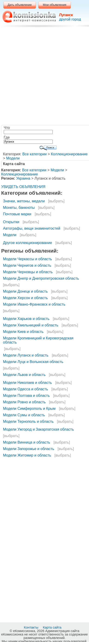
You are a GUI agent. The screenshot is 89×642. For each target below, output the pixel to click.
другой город (70, 19)
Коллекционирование (69, 154)
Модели (13, 158)
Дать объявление (20, 4)
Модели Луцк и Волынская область (33, 362)
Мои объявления (54, 4)
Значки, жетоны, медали (24, 201)
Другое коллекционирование (27, 243)
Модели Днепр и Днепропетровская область (41, 278)
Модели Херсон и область (25, 298)
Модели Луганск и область (25, 355)
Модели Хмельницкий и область (30, 325)
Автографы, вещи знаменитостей (31, 228)
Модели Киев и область (23, 332)
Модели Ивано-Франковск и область (34, 304)
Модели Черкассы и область (27, 259)
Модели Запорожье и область (28, 449)
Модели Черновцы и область (28, 272)
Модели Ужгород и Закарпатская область (38, 429)
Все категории (34, 154)
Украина (23, 178)
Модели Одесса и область (25, 389)
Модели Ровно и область (24, 402)
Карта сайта (52, 627)
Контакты (31, 627)
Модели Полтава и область (26, 396)
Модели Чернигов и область (27, 265)
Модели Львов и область (24, 375)
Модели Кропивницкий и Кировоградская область (38, 340)
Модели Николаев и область (27, 383)
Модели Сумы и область (24, 415)
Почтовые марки (17, 214)
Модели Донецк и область (25, 291)
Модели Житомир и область (27, 455)
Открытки (11, 222)
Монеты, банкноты (19, 208)
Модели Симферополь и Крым (29, 408)
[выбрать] (56, 201)
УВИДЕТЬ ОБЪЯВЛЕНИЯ (23, 187)
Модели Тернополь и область (28, 421)
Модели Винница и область (26, 442)
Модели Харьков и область (26, 319)
